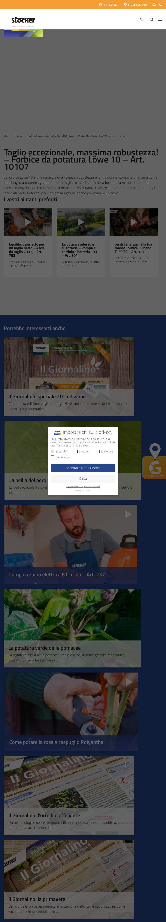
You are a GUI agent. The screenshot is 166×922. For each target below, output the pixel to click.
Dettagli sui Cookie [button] (83, 490)
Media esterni (61, 457)
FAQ (160, 5)
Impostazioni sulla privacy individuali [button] (83, 486)
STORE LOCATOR (137, 5)
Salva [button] (83, 478)
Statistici (81, 451)
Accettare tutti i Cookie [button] (83, 468)
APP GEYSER (111, 5)
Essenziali (59, 451)
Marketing (104, 451)
